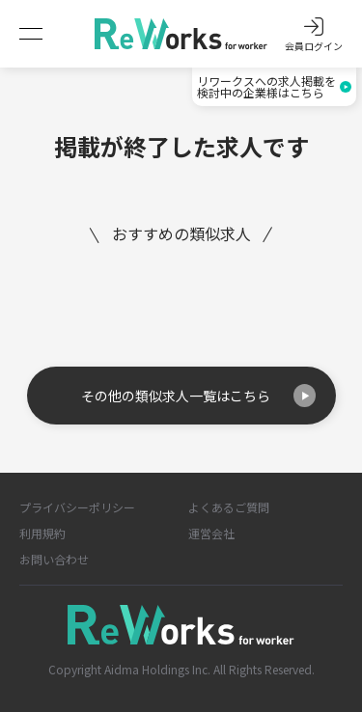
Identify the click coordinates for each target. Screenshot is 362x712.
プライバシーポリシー (77, 507)
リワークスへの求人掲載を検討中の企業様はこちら (274, 86)
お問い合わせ (54, 559)
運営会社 (211, 533)
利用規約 (42, 533)
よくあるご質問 (228, 507)
